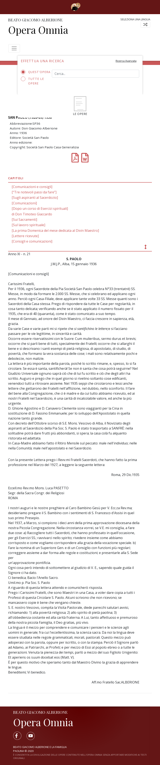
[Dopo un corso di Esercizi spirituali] (40, 208)
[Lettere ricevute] (25, 236)
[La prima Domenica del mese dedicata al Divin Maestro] (55, 230)
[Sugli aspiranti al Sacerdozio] (35, 197)
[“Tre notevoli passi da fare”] (34, 192)
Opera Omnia (38, 29)
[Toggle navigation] (86, 7)
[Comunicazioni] (24, 203)
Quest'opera (33, 72)
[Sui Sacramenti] (24, 219)
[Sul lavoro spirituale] (28, 225)
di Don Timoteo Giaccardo (32, 214)
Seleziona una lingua (135, 19)
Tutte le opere (32, 81)
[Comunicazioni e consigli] (32, 186)
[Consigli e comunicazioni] (32, 241)
